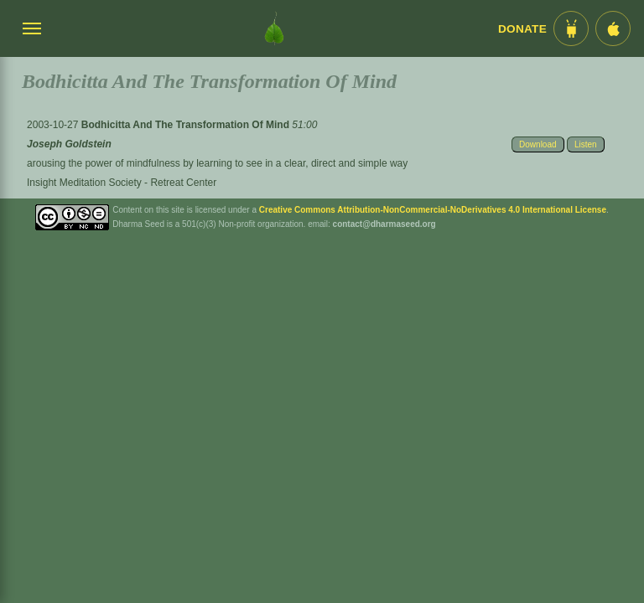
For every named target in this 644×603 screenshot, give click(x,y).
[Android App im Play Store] (571, 28)
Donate (522, 29)
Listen (585, 144)
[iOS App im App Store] (613, 28)
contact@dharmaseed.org (384, 224)
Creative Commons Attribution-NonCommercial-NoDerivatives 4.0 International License (432, 209)
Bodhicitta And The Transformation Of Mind (187, 125)
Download (537, 144)
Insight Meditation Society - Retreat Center (121, 182)
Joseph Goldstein (69, 144)
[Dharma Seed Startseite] (274, 28)
